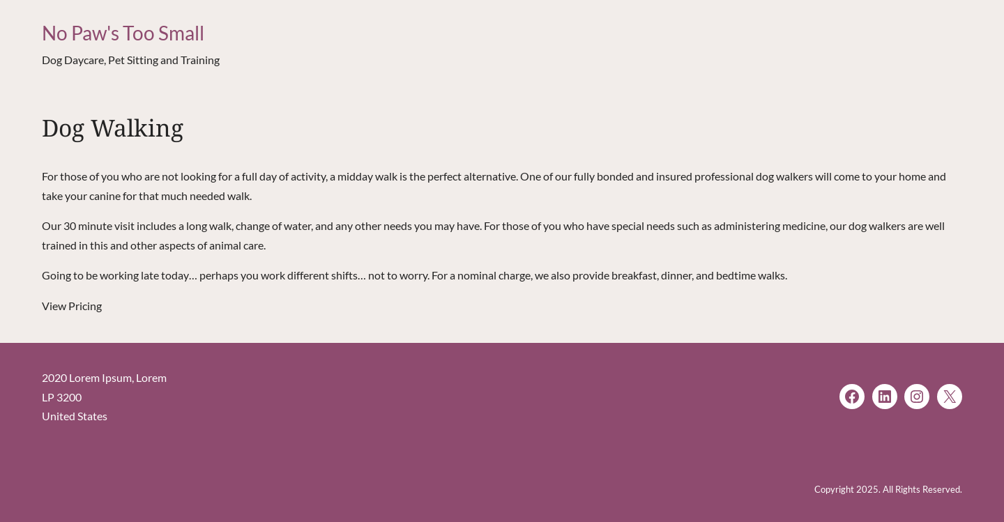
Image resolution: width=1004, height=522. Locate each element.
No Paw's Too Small (123, 33)
